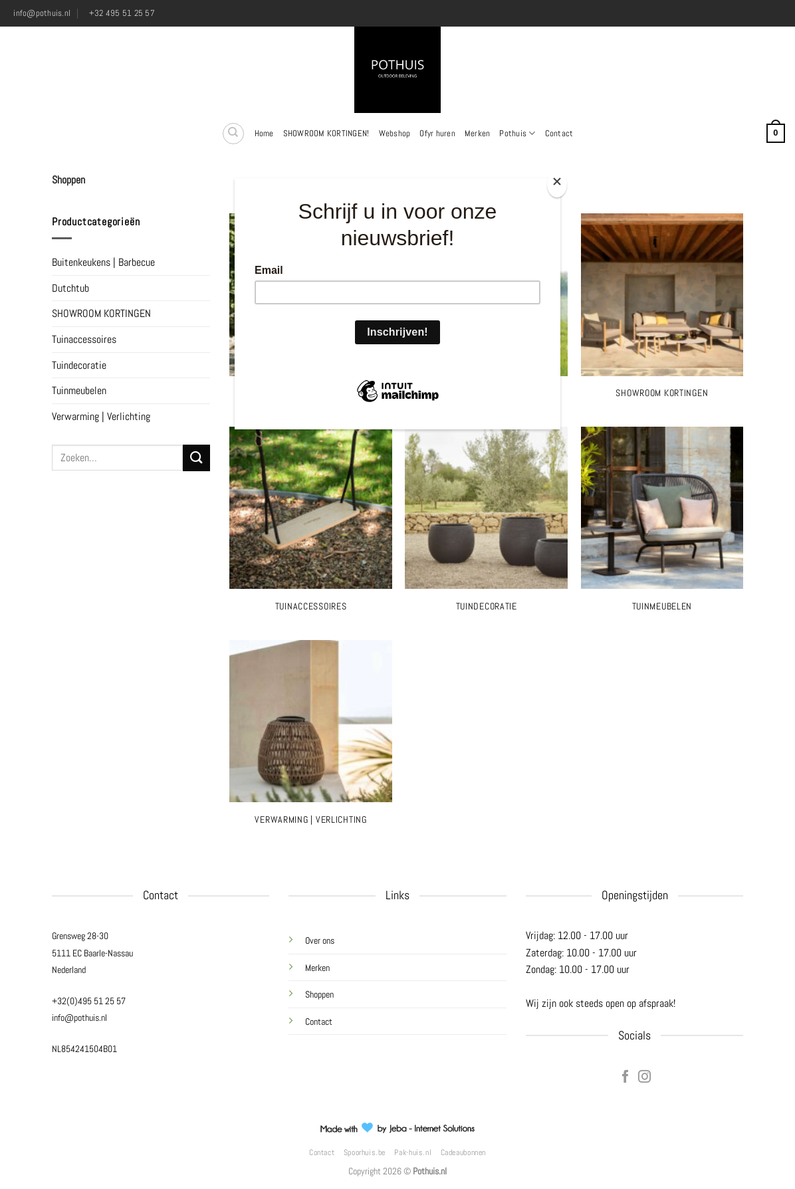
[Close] (557, 184)
